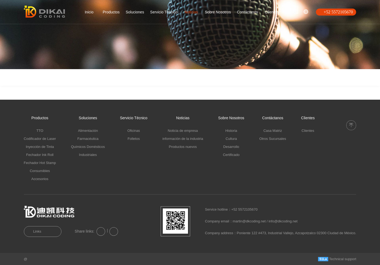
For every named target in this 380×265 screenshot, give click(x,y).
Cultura (231, 139)
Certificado (231, 155)
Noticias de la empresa (43, 82)
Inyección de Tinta (40, 147)
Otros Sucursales (272, 139)
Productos (111, 12)
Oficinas (133, 131)
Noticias (191, 12)
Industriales (88, 155)
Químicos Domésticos (88, 147)
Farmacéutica (87, 139)
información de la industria (183, 139)
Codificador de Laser (40, 139)
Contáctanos (247, 12)
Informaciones (83, 85)
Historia (231, 131)
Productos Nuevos (119, 89)
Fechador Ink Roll (40, 155)
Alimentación (88, 131)
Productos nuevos (183, 147)
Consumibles (40, 171)
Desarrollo (231, 147)
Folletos (134, 139)
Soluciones (135, 12)
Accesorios (40, 179)
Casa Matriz (272, 131)
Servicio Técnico (164, 12)
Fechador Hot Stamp (40, 163)
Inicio (89, 12)
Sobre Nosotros (218, 12)
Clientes (272, 12)
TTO (39, 131)
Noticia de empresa (183, 131)
